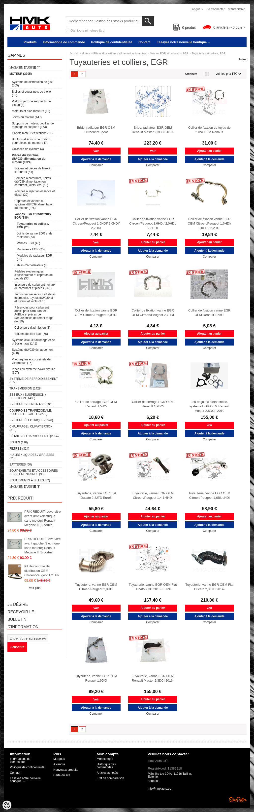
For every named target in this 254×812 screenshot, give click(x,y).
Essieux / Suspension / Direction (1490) (27, 396)
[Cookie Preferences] (6, 805)
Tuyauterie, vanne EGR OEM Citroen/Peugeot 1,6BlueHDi (209, 495)
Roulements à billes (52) (29, 480)
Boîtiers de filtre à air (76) (31, 334)
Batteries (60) (20, 464)
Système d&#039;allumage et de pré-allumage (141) (33, 341)
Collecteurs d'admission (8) (32, 327)
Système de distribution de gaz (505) (32, 83)
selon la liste (200, 74)
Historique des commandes (106, 766)
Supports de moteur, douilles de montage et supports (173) (33, 125)
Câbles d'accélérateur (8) (31, 265)
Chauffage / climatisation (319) (31, 428)
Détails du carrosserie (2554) (34, 436)
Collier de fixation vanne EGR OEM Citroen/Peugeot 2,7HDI (152, 313)
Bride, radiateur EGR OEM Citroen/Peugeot (96, 130)
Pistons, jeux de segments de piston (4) (31, 103)
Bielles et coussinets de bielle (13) (31, 93)
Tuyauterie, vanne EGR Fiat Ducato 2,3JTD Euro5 (96, 495)
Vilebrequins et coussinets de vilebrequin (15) (31, 361)
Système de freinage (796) (30, 404)
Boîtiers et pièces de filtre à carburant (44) (32, 170)
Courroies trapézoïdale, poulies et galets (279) (30, 412)
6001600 (153, 781)
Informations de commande (64, 42)
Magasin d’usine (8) (24, 486)
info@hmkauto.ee (159, 788)
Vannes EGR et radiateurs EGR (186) (32, 215)
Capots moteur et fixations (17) (32, 133)
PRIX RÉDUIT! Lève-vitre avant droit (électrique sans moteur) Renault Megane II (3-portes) (42, 518)
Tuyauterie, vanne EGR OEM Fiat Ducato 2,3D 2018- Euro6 (153, 587)
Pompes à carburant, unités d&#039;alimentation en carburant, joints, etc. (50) (32, 181)
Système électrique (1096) (31, 420)
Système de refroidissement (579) (33, 380)
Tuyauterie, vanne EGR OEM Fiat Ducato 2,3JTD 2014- (209, 587)
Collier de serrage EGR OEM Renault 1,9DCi (153, 404)
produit (184, 28)
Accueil (73, 53)
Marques (59, 758)
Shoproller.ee (238, 799)
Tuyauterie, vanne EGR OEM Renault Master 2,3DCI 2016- (153, 678)
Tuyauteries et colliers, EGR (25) (33, 225)
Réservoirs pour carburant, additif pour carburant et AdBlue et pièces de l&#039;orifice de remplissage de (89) (33, 314)
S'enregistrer (236, 9)
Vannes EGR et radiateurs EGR (169, 53)
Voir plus (34, 588)
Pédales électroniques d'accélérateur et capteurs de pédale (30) (33, 275)
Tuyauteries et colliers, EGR (209, 53)
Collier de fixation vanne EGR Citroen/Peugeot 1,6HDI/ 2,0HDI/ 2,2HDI (96, 223)
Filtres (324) (19, 448)
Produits (30, 42)
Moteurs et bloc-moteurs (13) (31, 111)
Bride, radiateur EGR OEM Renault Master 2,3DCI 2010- (153, 130)
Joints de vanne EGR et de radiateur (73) (34, 235)
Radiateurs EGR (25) (31, 249)
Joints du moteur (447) (27, 117)
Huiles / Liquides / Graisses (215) (31, 456)
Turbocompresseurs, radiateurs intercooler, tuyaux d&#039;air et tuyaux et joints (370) (35, 298)
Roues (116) (18, 442)
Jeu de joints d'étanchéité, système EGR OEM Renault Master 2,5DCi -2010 (209, 406)
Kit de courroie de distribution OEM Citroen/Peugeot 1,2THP (42, 570)
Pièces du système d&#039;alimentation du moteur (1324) (28, 159)
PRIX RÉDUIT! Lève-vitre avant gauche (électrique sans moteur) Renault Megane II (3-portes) (42, 545)
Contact (144, 42)
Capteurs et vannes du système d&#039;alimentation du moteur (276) (33, 204)
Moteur (86, 53)
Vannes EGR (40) (28, 243)
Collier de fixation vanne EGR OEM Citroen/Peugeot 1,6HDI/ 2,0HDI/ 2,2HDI (209, 223)
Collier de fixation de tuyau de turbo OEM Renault (209, 130)
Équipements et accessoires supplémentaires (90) (33, 472)
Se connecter (215, 9)
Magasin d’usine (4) (24, 67)
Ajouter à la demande (96, 159)
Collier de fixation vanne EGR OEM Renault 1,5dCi (209, 313)
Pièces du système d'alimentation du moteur (120, 53)
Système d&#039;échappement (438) (32, 351)
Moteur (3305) (20, 74)
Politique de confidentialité (111, 42)
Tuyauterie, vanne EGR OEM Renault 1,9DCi (96, 678)
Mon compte (105, 758)
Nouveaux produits (65, 769)
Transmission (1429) (25, 388)
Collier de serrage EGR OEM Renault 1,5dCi (96, 404)
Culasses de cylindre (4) (28, 149)
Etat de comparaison (110, 778)
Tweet (243, 59)
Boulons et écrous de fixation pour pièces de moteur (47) (31, 141)
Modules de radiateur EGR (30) (34, 257)
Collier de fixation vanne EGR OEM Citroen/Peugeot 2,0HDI (96, 313)
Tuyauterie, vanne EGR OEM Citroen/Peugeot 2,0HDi (96, 587)
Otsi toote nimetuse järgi (87, 30)
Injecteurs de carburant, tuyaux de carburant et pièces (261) (34, 286)
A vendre (59, 764)
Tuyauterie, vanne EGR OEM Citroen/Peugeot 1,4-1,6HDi (153, 495)
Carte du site (61, 775)
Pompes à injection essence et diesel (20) (34, 193)
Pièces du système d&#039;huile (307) (33, 370)
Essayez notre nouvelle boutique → (184, 42)
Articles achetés (107, 772)
